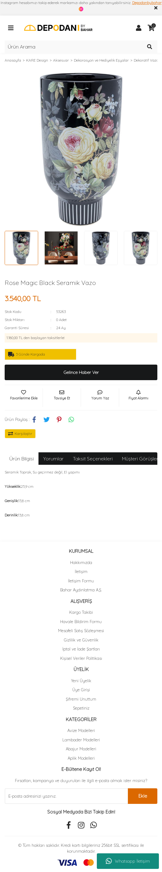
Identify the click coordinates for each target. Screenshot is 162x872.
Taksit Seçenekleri (93, 458)
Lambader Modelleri (81, 739)
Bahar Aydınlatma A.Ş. (81, 589)
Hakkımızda (81, 562)
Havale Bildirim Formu (81, 621)
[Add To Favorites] (24, 397)
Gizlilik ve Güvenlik (81, 639)
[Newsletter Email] (66, 796)
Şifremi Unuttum (81, 699)
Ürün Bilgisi (21, 458)
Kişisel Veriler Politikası (81, 658)
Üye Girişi (81, 689)
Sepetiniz (81, 708)
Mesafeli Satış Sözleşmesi (81, 630)
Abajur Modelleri (81, 748)
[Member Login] (139, 28)
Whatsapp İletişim (128, 861)
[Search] (81, 46)
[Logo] (58, 27)
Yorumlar (53, 458)
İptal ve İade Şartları (81, 648)
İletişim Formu (81, 580)
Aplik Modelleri (81, 758)
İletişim (81, 571)
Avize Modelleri (81, 730)
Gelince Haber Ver (81, 372)
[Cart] (151, 28)
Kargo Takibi (81, 612)
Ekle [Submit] (142, 796)
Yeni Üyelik (81, 680)
